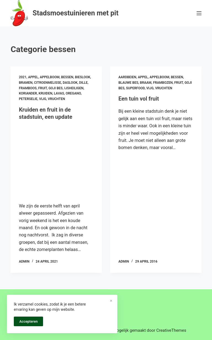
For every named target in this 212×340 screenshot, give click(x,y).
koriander (28, 93)
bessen (67, 77)
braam (146, 83)
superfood (135, 88)
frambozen (163, 83)
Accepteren (28, 321)
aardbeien (127, 77)
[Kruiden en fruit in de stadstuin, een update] (56, 160)
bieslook (82, 77)
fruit (42, 88)
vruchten (56, 99)
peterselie (28, 99)
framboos (27, 88)
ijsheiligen (74, 88)
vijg (42, 99)
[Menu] (199, 13)
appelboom (49, 77)
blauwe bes (128, 83)
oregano (73, 93)
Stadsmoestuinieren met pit (75, 13)
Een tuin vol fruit (138, 98)
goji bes (56, 88)
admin (24, 261)
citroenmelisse (47, 83)
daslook (70, 83)
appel (33, 77)
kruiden (45, 93)
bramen (25, 83)
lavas (59, 93)
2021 (22, 77)
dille (83, 83)
